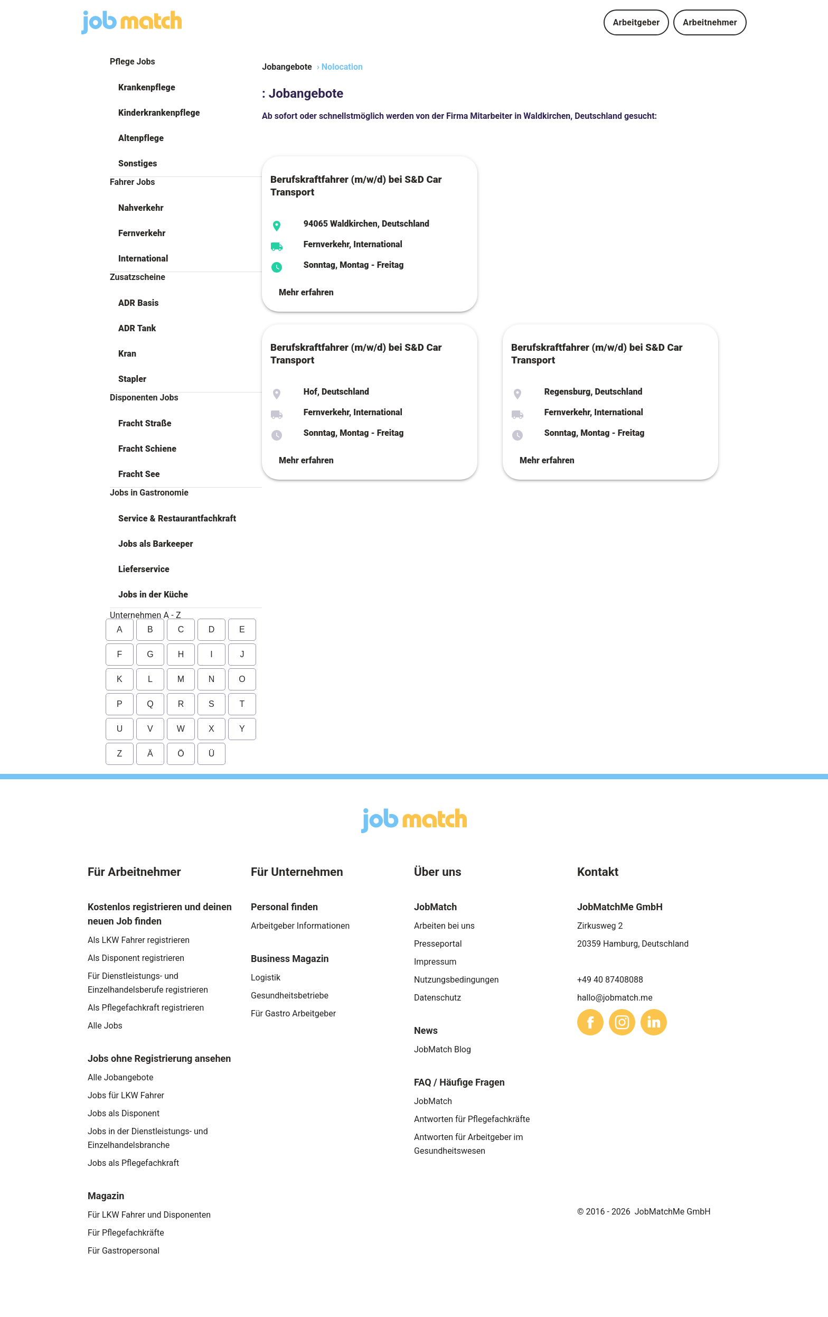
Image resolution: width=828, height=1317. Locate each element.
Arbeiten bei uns (444, 926)
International (143, 259)
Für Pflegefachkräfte (126, 1233)
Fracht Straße (145, 423)
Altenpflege (141, 138)
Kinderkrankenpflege (159, 113)
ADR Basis (138, 303)
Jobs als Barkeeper (155, 544)
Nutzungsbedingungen (456, 980)
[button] (186, 87)
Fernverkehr (141, 233)
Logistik (265, 978)
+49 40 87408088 (610, 980)
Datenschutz (437, 998)
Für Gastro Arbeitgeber (293, 1013)
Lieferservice (144, 569)
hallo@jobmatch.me (615, 998)
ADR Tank (137, 328)
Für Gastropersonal (123, 1251)
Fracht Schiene (147, 449)
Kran (127, 354)
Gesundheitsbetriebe (289, 996)
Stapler (132, 379)
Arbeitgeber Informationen (300, 926)
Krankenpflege (146, 87)
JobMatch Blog (442, 1049)
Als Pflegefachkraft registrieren (146, 1008)
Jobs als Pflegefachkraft (133, 1163)
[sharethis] (590, 1022)
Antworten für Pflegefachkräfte (472, 1119)
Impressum (435, 962)
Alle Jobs (105, 1026)
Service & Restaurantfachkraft (177, 518)
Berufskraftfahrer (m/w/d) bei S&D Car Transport (356, 186)
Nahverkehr (141, 208)
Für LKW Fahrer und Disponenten (149, 1215)
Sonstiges (137, 163)
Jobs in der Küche (153, 595)
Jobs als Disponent (123, 1113)
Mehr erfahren (306, 292)
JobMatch (433, 1101)
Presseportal (438, 944)
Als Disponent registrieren (136, 958)
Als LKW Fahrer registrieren (139, 940)
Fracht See (139, 474)
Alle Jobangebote (120, 1077)
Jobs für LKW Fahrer (126, 1095)
